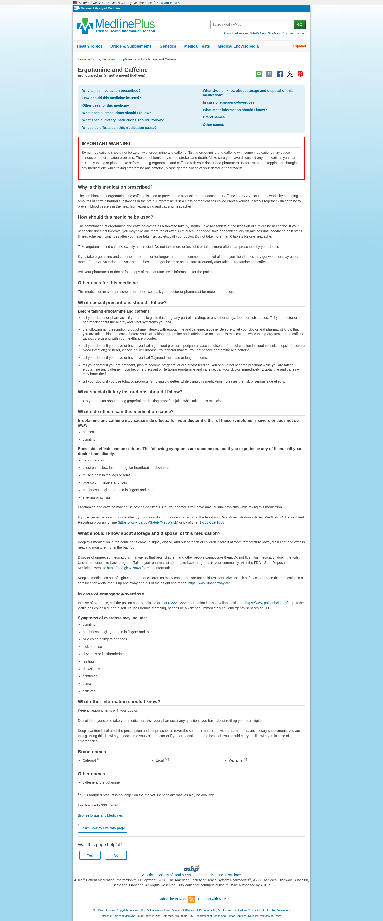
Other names (213, 125)
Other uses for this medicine (105, 105)
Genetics (168, 46)
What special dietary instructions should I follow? (123, 120)
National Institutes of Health (264, 915)
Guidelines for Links (158, 910)
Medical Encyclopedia (238, 46)
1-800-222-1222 (173, 603)
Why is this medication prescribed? (111, 91)
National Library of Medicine (100, 8)
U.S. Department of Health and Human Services (217, 915)
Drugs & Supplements (131, 46)
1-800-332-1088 (212, 522)
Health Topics (90, 46)
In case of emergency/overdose (229, 102)
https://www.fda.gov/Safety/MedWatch (148, 522)
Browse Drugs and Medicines (100, 815)
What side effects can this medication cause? (119, 128)
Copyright (122, 910)
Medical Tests (197, 46)
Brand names (214, 117)
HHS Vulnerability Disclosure (213, 910)
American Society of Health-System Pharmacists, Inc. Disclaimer (191, 875)
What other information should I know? (235, 110)
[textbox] (252, 24)
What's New (258, 33)
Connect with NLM (212, 899)
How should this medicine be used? (111, 98)
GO (299, 25)
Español (299, 46)
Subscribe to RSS (177, 899)
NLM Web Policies (104, 910)
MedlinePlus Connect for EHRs (251, 910)
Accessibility (137, 910)
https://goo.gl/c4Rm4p (124, 568)
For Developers (281, 910)
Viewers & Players (183, 910)
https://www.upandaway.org (209, 583)
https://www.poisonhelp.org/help (269, 603)
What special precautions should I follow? (116, 113)
